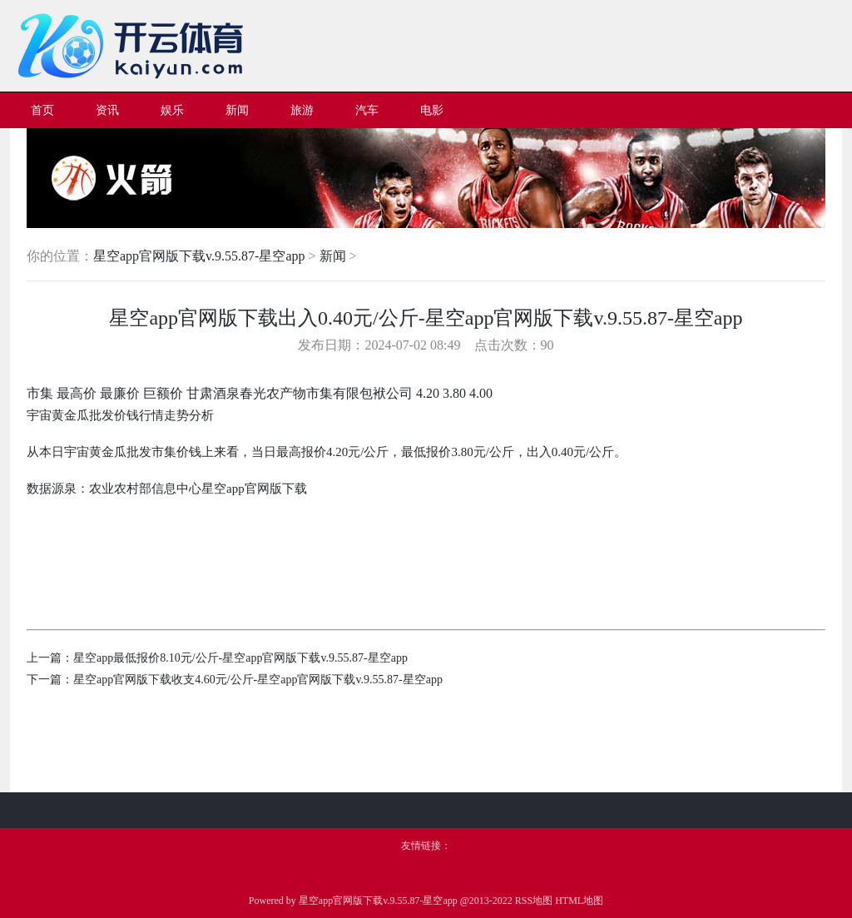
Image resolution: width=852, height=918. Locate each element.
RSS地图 (533, 900)
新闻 (333, 256)
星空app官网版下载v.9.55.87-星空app (199, 256)
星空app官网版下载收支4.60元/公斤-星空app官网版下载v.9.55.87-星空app (258, 679)
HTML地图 (579, 900)
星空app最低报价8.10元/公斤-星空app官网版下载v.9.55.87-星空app (240, 658)
